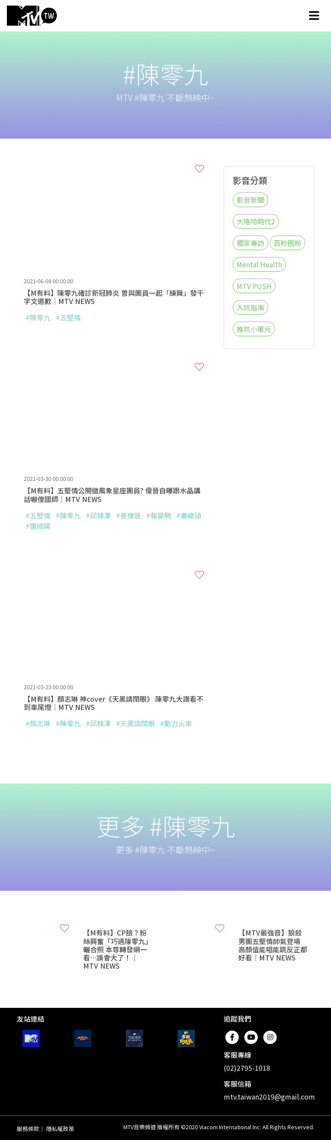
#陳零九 (37, 317)
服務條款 (28, 1129)
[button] (199, 169)
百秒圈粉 (287, 243)
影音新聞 (250, 200)
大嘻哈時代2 (256, 221)
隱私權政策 (60, 1129)
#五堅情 (68, 317)
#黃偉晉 (129, 515)
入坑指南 (250, 307)
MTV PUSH (254, 286)
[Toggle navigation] (314, 15)
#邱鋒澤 (98, 515)
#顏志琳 (37, 723)
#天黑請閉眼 (135, 723)
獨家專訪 (250, 243)
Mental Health (259, 264)
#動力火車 (176, 723)
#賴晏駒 (158, 515)
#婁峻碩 (188, 515)
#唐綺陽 (37, 525)
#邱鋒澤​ (99, 723)
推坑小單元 (254, 329)
